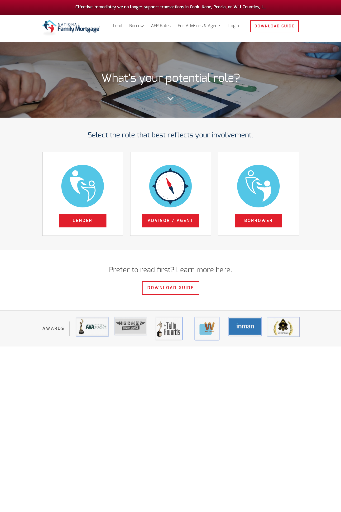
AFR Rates (161, 24)
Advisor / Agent (170, 221)
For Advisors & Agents (199, 24)
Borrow (136, 24)
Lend (117, 24)
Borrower (258, 221)
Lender (82, 221)
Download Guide (274, 24)
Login (233, 24)
